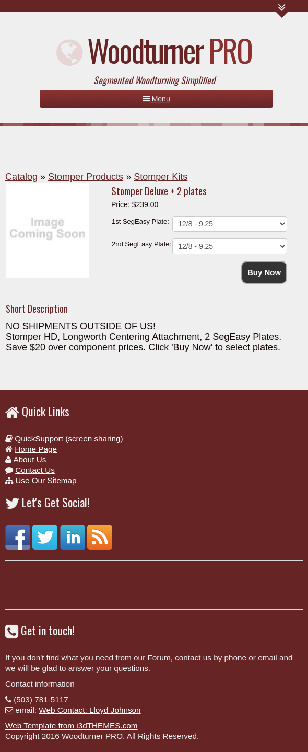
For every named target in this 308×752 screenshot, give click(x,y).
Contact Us (35, 469)
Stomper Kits (160, 177)
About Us (29, 459)
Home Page (36, 449)
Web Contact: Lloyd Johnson (89, 709)
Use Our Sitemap (45, 480)
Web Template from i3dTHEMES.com (71, 725)
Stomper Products (85, 177)
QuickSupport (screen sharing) (69, 438)
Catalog (21, 177)
